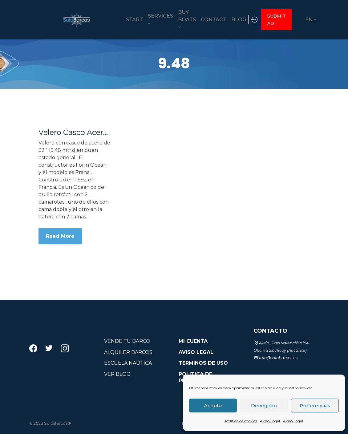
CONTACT (197, 19)
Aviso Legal (270, 421)
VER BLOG (117, 374)
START (94, 19)
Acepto (213, 405)
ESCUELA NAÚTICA (128, 363)
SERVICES (124, 19)
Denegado (264, 405)
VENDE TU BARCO (127, 340)
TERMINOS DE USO (203, 363)
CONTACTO (270, 330)
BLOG (226, 19)
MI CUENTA (193, 340)
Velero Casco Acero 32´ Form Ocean (74, 132)
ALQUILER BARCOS (128, 352)
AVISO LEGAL (196, 352)
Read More (60, 235)
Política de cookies (241, 421)
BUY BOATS (157, 19)
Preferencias (315, 405)
